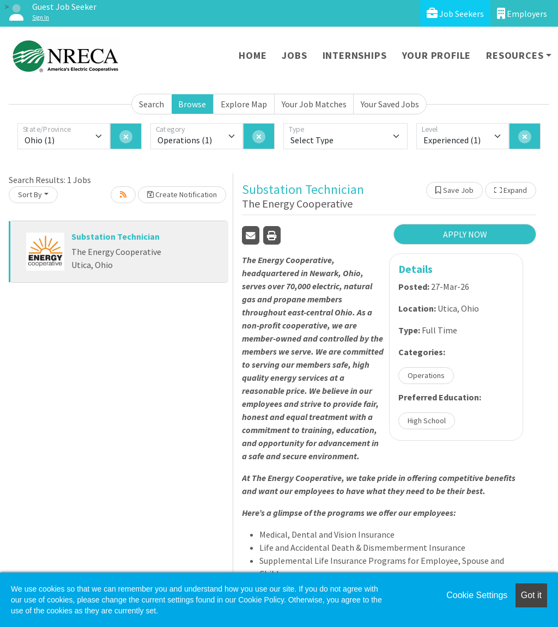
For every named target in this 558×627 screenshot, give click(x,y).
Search (151, 104)
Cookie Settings (476, 595)
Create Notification (182, 194)
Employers (522, 13)
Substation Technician (115, 236)
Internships (355, 55)
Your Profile (436, 55)
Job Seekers (455, 13)
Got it (531, 595)
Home (252, 55)
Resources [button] (514, 55)
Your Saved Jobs (390, 104)
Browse (192, 104)
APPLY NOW (465, 234)
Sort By (30, 194)
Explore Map (244, 104)
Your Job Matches (314, 104)
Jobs (294, 55)
